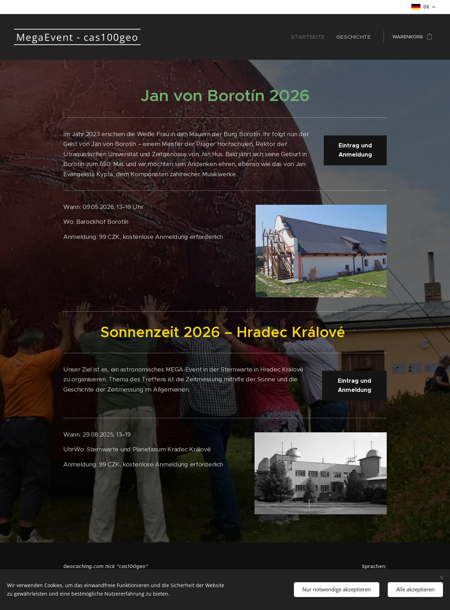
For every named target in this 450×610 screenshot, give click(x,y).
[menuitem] (317, 37)
